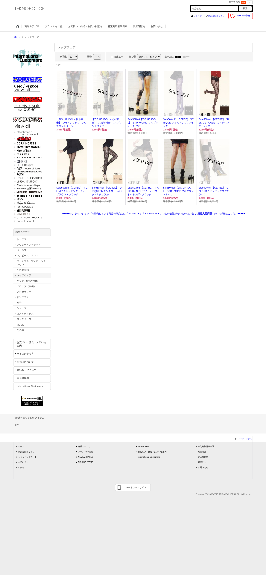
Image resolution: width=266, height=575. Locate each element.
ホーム (21, 446)
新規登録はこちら (216, 16)
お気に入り (23, 462)
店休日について (25, 362)
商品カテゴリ (84, 446)
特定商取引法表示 (206, 446)
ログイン (198, 16)
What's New (143, 446)
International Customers (30, 386)
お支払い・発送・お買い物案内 (31, 344)
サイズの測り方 (25, 353)
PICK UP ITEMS (85, 462)
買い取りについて (26, 370)
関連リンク (203, 462)
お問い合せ (203, 467)
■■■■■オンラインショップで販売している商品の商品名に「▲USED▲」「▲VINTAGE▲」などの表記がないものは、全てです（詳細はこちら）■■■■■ (153, 213)
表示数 (63, 56)
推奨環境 (202, 452)
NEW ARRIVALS (85, 457)
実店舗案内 (23, 378)
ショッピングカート (27, 457)
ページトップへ (245, 439)
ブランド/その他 (85, 452)
